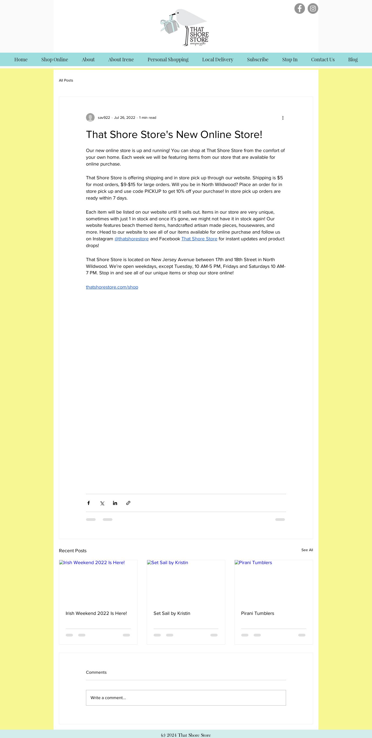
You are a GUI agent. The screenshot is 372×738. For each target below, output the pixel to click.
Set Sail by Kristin (172, 613)
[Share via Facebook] (88, 503)
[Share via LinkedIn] (115, 503)
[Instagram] (313, 8)
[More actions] (283, 117)
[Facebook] (299, 8)
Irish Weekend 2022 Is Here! (96, 613)
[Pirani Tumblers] (274, 582)
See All (307, 550)
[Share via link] (128, 503)
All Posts (66, 80)
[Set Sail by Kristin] (186, 582)
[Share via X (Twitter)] (101, 503)
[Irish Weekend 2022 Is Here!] (98, 582)
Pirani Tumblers (257, 613)
